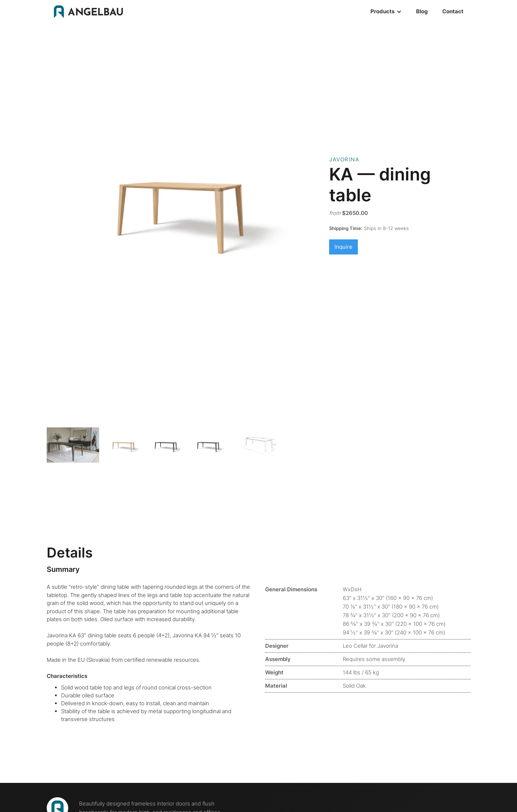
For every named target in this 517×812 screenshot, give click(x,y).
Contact (452, 11)
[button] (364, 11)
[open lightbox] (73, 445)
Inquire (343, 246)
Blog (422, 11)
